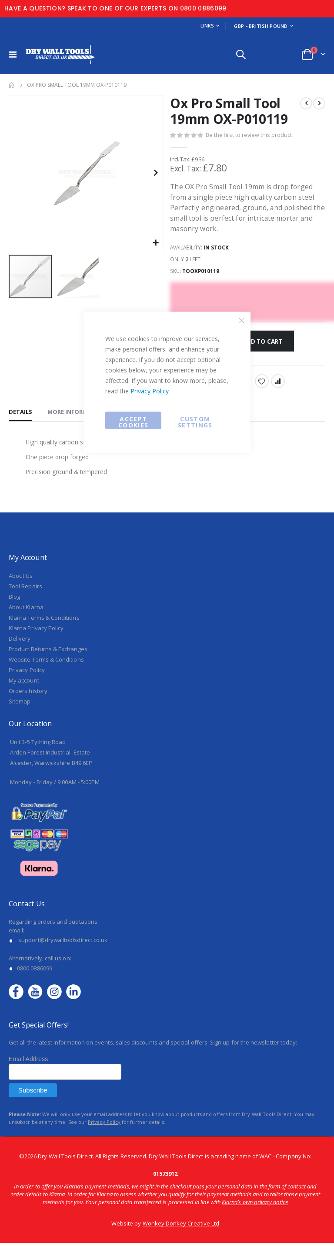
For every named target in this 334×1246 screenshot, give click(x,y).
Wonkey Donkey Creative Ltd (181, 1226)
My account (24, 683)
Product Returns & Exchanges (48, 652)
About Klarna (26, 610)
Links (207, 25)
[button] (156, 243)
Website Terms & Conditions (46, 662)
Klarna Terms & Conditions (44, 621)
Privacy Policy (149, 390)
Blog (14, 600)
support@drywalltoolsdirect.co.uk (62, 943)
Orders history (28, 694)
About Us (21, 579)
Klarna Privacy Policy (36, 631)
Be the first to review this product (249, 135)
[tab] (20, 414)
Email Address (28, 1061)
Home (12, 85)
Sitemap (19, 704)
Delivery (20, 641)
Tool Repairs (25, 589)
